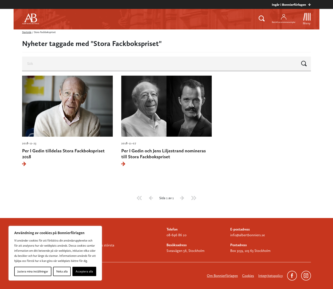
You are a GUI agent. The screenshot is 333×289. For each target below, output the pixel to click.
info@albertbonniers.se (247, 235)
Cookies (248, 276)
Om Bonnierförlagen (222, 276)
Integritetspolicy (270, 276)
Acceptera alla (84, 271)
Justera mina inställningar (32, 271)
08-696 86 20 (176, 235)
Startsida (26, 32)
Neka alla (62, 271)
